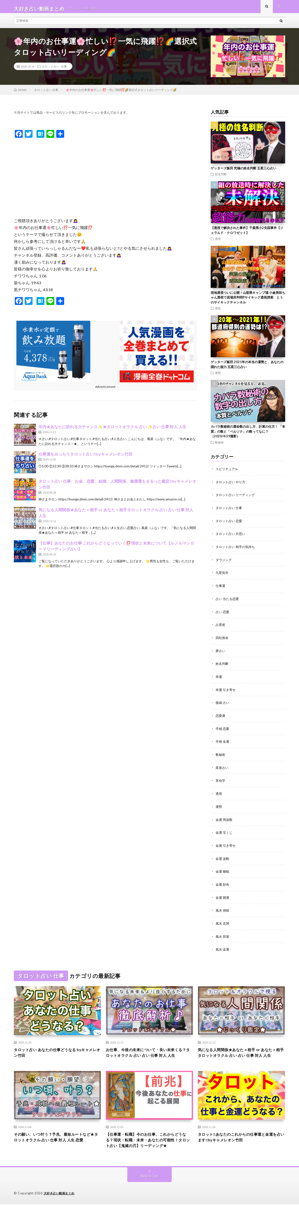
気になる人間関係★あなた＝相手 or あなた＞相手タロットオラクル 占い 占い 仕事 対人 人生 (240, 1054)
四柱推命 (222, 639)
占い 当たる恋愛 (228, 601)
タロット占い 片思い (231, 537)
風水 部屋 (223, 934)
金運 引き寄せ (226, 845)
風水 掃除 (223, 909)
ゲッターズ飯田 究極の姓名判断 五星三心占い (243, 172)
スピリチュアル (228, 473)
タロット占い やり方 (231, 486)
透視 (218, 243)
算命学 (221, 780)
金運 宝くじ (225, 832)
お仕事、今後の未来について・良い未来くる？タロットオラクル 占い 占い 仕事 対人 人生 (149, 1054)
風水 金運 (223, 947)
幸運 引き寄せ (226, 691)
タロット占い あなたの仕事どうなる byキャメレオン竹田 (56, 1051)
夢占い (221, 652)
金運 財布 (223, 883)
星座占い (222, 768)
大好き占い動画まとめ (60, 1209)
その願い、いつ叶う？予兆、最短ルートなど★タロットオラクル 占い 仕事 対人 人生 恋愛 (57, 1147)
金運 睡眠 (223, 870)
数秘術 (219, 446)
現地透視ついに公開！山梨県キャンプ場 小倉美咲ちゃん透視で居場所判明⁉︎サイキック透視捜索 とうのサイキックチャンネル (248, 301)
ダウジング (224, 563)
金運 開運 (223, 896)
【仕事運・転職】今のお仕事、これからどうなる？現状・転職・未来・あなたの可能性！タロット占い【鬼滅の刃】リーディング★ (149, 1151)
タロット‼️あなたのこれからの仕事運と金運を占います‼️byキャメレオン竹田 (240, 1144)
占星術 (221, 627)
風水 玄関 (223, 921)
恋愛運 (221, 716)
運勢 (218, 377)
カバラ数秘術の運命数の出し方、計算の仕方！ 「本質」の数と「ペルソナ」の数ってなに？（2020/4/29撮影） (248, 435)
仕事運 (221, 588)
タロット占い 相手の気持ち (237, 550)
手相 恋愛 (223, 729)
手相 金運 (223, 742)
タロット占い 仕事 (54, 70)
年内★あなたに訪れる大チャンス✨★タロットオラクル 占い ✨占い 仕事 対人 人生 (112, 431)
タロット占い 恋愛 (230, 524)
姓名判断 (221, 178)
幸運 (219, 678)
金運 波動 (223, 857)
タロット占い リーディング (237, 498)
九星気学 (222, 575)
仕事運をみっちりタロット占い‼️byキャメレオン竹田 (85, 458)
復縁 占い (223, 704)
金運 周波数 (225, 819)
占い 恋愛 (223, 614)
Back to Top (149, 1191)
